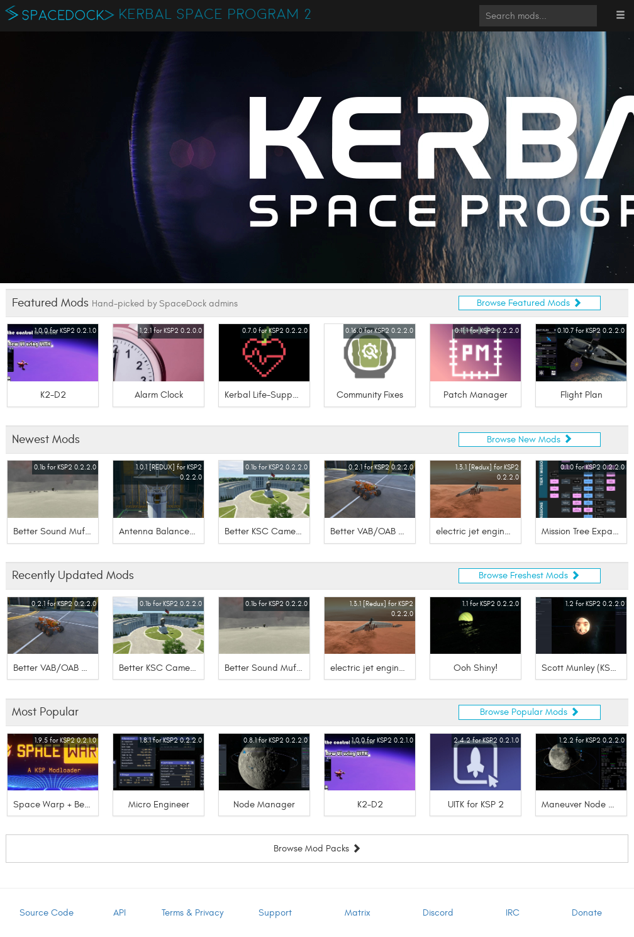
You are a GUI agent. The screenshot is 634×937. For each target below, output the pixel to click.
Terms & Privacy (192, 912)
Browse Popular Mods (529, 712)
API (119, 912)
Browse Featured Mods (529, 303)
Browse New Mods (529, 439)
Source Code (46, 912)
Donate (587, 912)
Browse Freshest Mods (529, 575)
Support (275, 912)
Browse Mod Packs (317, 849)
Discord (438, 912)
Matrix (357, 912)
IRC (513, 912)
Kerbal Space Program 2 (215, 14)
